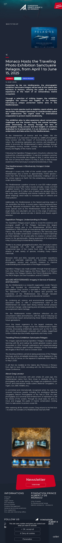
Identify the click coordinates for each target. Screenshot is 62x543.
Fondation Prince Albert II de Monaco (31, 7)
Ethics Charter (9, 504)
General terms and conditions (15, 508)
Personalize (27, 539)
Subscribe (36, 484)
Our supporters (10, 510)
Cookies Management (12, 506)
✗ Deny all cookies (27, 533)
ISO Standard (9, 502)
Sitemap (7, 497)
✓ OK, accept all (27, 529)
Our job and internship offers (15, 512)
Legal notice (8, 500)
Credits (7, 499)
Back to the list (12, 24)
